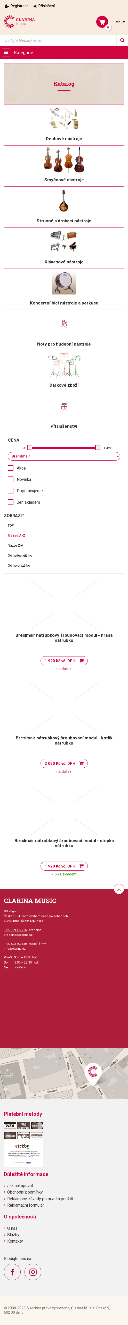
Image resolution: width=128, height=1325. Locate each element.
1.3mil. (108, 448)
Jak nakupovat (20, 1185)
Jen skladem (28, 502)
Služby (13, 1234)
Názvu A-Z (16, 535)
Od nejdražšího (19, 565)
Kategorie (23, 52)
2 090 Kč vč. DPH (60, 763)
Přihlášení (46, 6)
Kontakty (15, 1241)
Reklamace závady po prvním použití (40, 1198)
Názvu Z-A (15, 545)
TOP (11, 525)
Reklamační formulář (25, 1205)
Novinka (24, 479)
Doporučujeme (30, 490)
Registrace (20, 6)
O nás (12, 1228)
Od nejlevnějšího (20, 555)
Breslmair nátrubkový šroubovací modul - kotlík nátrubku (64, 740)
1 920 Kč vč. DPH (60, 661)
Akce (21, 468)
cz (118, 22)
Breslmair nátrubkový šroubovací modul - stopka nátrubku (64, 843)
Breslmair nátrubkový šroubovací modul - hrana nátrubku (64, 638)
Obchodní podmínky (25, 1192)
